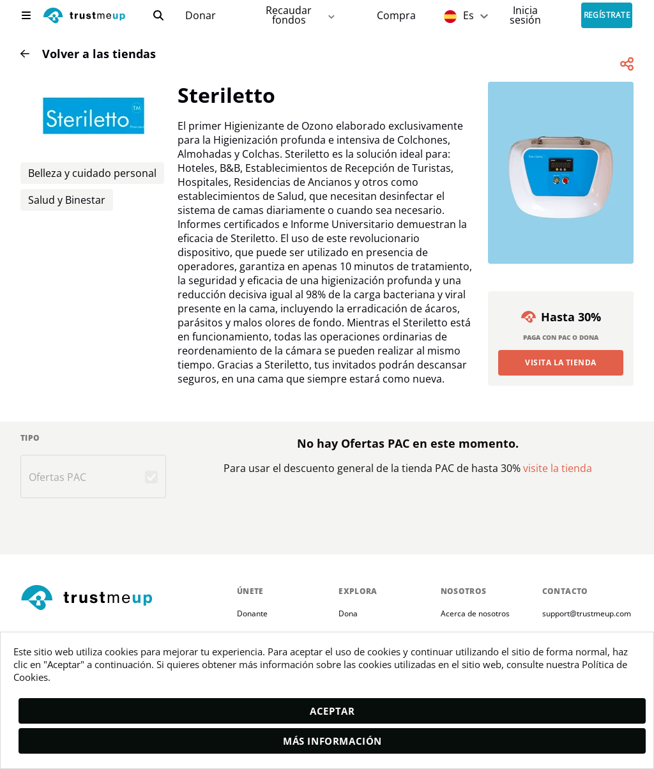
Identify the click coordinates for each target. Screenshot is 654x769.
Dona (348, 613)
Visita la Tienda (561, 362)
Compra (396, 15)
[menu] (26, 15)
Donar (200, 15)
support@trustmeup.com (586, 613)
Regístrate (607, 15)
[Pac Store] (396, 15)
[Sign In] (525, 15)
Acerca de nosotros (475, 613)
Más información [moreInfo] (332, 741)
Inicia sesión (525, 15)
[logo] (84, 17)
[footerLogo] (123, 598)
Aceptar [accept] (332, 710)
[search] (158, 15)
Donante (252, 613)
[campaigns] (200, 15)
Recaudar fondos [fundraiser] (301, 15)
